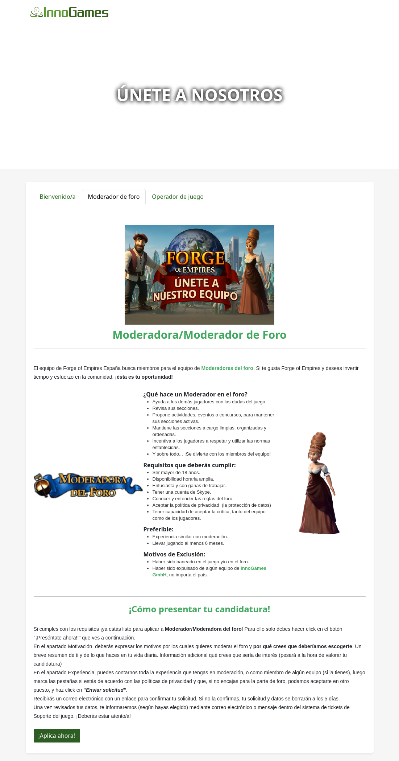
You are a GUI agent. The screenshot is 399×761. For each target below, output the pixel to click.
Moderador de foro (114, 197)
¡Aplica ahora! (56, 736)
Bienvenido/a (58, 197)
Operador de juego (178, 197)
